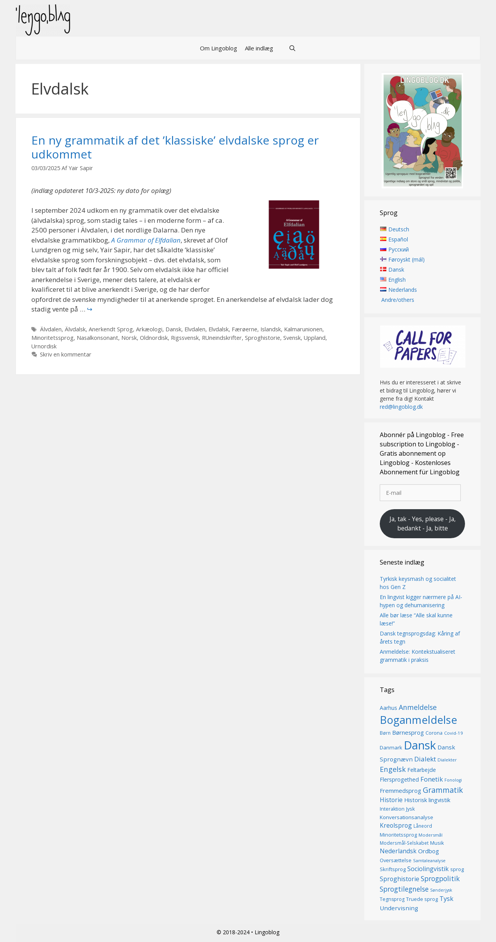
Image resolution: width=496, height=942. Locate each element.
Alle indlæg (259, 48)
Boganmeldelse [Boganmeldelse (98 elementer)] (418, 720)
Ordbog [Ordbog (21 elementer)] (428, 851)
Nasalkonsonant (97, 337)
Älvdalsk (75, 329)
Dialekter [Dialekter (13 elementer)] (447, 760)
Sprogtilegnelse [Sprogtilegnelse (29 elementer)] (404, 889)
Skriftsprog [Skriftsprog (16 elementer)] (393, 869)
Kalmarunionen (303, 329)
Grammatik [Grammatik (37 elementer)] (443, 790)
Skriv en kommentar (65, 354)
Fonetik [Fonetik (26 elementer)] (431, 779)
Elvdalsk (218, 329)
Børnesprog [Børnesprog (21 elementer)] (408, 733)
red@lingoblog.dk (401, 407)
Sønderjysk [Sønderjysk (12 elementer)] (441, 890)
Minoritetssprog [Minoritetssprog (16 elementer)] (398, 834)
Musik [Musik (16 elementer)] (437, 842)
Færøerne (244, 329)
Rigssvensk (185, 337)
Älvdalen (51, 329)
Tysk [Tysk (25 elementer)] (446, 899)
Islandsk (270, 329)
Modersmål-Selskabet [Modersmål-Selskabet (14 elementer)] (404, 843)
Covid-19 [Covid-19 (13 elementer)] (453, 733)
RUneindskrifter (222, 337)
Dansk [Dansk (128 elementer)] (420, 745)
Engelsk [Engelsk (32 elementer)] (393, 769)
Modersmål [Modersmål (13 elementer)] (430, 835)
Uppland (315, 337)
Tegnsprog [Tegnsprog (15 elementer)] (392, 899)
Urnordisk (44, 346)
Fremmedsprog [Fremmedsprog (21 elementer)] (400, 790)
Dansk (173, 329)
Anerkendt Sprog (111, 329)
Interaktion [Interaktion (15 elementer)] (392, 809)
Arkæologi (149, 329)
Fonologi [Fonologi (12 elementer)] (453, 780)
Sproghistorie (262, 337)
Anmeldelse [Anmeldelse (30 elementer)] (418, 707)
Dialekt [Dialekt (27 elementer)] (425, 758)
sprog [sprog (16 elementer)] (457, 869)
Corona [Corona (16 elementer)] (434, 733)
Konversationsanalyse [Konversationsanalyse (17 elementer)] (406, 817)
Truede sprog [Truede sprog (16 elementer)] (422, 899)
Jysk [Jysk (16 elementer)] (410, 809)
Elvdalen (194, 329)
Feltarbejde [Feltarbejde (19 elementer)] (421, 770)
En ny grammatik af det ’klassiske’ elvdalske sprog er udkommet (175, 147)
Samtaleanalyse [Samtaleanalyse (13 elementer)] (429, 860)
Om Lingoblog (218, 48)
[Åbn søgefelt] (292, 48)
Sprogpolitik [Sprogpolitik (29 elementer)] (440, 878)
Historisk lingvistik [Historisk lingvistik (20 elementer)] (427, 800)
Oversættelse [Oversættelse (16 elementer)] (396, 860)
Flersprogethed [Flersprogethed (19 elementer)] (399, 779)
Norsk (129, 337)
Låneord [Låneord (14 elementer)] (422, 826)
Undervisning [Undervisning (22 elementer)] (399, 908)
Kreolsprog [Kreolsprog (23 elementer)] (396, 825)
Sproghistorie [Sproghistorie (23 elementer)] (399, 879)
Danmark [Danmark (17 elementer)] (391, 747)
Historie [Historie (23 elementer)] (391, 800)
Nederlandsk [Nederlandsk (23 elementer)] (398, 851)
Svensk (292, 337)
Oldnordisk (154, 337)
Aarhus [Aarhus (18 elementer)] (388, 707)
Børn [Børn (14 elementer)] (385, 733)
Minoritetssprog (52, 337)
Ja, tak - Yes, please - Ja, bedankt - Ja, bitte (422, 523)
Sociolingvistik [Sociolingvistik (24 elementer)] (428, 869)
